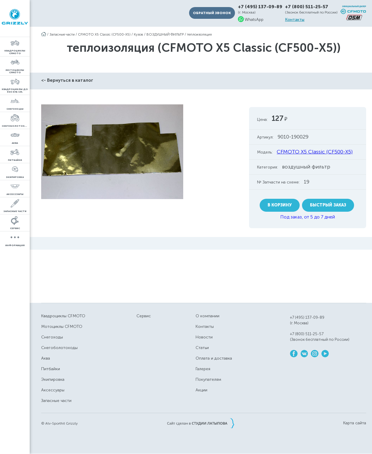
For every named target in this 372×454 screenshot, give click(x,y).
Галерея (203, 368)
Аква (45, 358)
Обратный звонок (212, 13)
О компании (207, 315)
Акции (201, 390)
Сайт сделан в (200, 423)
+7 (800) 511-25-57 (306, 6)
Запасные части (62, 34)
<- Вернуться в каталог (67, 80)
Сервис (143, 315)
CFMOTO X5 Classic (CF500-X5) (104, 34)
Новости (204, 337)
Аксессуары (52, 390)
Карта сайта (354, 423)
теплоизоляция (199, 34)
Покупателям (208, 379)
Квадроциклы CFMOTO (63, 315)
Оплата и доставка (214, 358)
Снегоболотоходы (59, 347)
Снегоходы (52, 337)
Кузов (138, 34)
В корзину (280, 205)
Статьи (202, 347)
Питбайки (50, 368)
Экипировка (52, 379)
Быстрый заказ (328, 205)
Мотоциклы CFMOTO (61, 326)
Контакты (294, 20)
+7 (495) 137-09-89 (260, 7)
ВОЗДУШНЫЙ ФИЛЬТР (165, 34)
